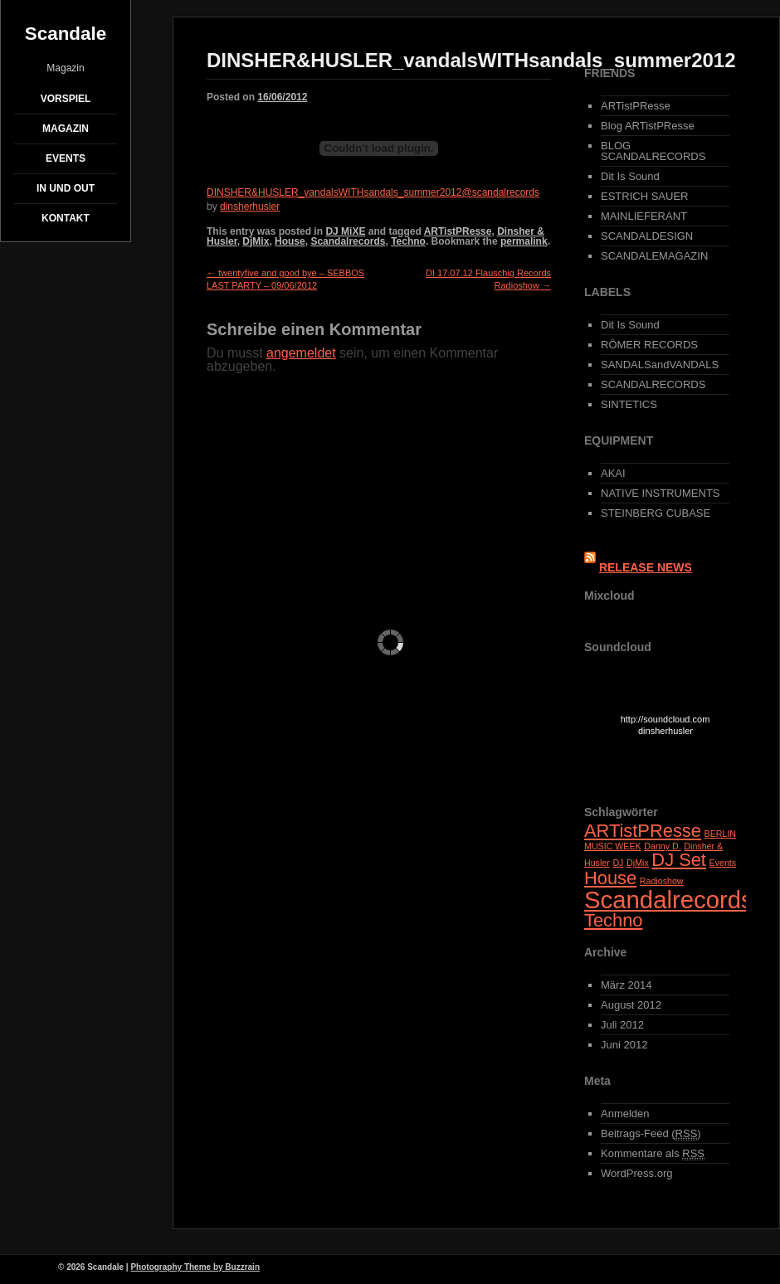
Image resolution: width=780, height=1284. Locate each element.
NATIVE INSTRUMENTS (660, 493)
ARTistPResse (458, 231)
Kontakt (65, 218)
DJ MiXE (345, 231)
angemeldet (301, 353)
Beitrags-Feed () (651, 1134)
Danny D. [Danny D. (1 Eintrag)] (662, 846)
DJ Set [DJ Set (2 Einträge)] (678, 859)
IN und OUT (66, 188)
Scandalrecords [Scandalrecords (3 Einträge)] (668, 899)
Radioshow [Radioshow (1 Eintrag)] (662, 881)
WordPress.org (636, 1173)
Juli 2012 (622, 1025)
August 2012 (631, 1005)
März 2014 (626, 985)
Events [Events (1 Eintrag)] (723, 863)
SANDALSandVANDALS (660, 364)
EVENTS (65, 158)
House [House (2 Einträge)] (610, 878)
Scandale (65, 33)
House (290, 241)
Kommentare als (652, 1153)
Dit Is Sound (630, 176)
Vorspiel (66, 99)
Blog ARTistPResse (648, 125)
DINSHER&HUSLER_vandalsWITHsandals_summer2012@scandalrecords (373, 192)
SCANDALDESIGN (647, 236)
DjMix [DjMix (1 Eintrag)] (637, 863)
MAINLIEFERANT (644, 216)
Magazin (65, 128)
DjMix (255, 241)
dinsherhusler (250, 206)
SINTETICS (629, 404)
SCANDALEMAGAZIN (654, 256)
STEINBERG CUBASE (655, 513)
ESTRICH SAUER (644, 196)
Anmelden (625, 1113)
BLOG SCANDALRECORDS (653, 151)
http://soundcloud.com (666, 728)
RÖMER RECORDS (649, 344)
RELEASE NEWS (645, 567)
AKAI (613, 473)
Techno (408, 241)
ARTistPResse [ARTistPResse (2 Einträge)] (642, 830)
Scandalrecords (347, 241)
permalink (524, 241)
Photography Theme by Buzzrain (195, 1267)
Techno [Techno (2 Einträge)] (613, 920)
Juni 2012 (624, 1044)
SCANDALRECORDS (653, 384)
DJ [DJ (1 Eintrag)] (617, 863)
